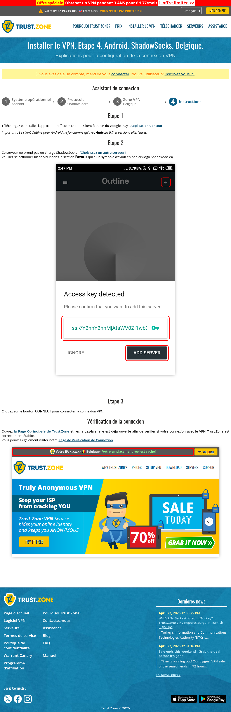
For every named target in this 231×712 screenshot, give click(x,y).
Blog (47, 635)
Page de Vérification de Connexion (86, 440)
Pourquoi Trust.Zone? (91, 26)
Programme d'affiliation (14, 665)
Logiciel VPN (15, 620)
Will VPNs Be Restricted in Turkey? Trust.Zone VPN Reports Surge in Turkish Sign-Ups (191, 622)
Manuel (49, 655)
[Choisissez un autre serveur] (103, 152)
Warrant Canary (18, 655)
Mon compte (217, 11)
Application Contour (146, 125)
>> (176, 3)
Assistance (217, 26)
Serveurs (195, 26)
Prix (118, 26)
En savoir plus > (168, 675)
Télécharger (171, 26)
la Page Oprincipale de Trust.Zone (41, 431)
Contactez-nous (57, 620)
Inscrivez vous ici (180, 73)
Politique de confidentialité (17, 645)
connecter (120, 73)
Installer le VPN (141, 26)
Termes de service (20, 635)
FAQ (46, 642)
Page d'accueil (16, 612)
